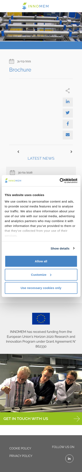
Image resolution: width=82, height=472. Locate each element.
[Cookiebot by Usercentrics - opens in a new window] (59, 180)
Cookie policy (20, 448)
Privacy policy (20, 456)
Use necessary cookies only (41, 288)
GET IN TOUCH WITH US (41, 419)
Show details (60, 248)
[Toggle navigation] (8, 6)
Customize (41, 274)
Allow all (41, 261)
